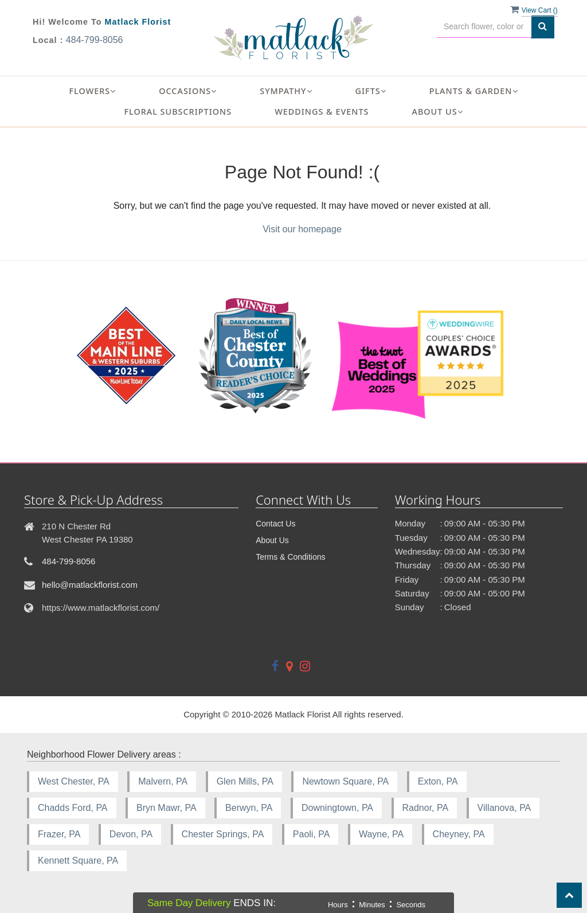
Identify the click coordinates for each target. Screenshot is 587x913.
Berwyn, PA (248, 808)
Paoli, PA (311, 834)
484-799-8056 (94, 40)
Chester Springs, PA (223, 834)
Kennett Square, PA (78, 860)
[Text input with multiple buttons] (484, 26)
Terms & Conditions (290, 556)
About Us (272, 540)
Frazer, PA (59, 834)
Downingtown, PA (337, 808)
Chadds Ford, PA (73, 808)
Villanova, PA (504, 808)
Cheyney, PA (459, 834)
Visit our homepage (302, 229)
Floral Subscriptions (178, 111)
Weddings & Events (322, 111)
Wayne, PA (381, 834)
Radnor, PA (425, 808)
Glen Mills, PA (245, 781)
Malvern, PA (162, 781)
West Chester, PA (73, 781)
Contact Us (275, 523)
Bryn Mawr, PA (166, 808)
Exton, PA (438, 781)
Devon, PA (130, 834)
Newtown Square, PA (345, 781)
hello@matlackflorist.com (90, 585)
